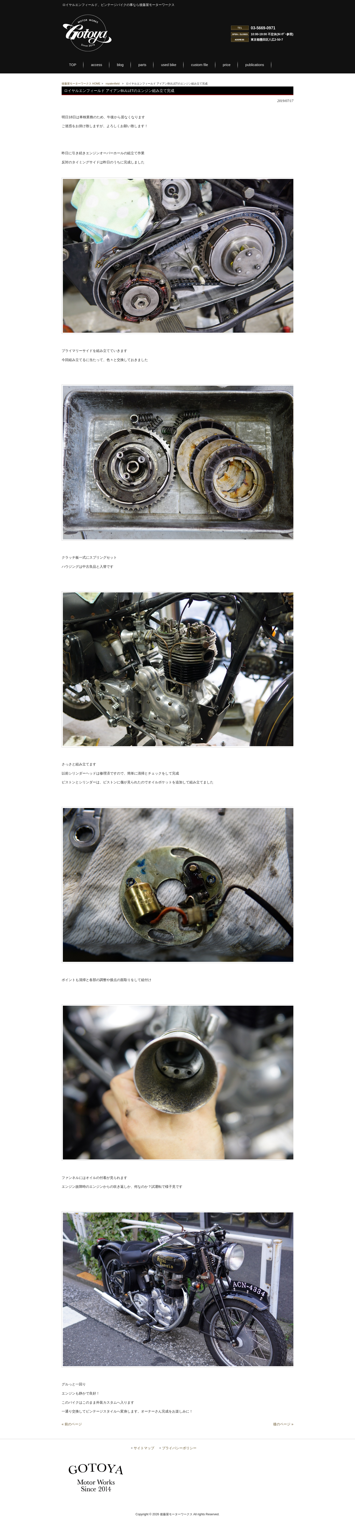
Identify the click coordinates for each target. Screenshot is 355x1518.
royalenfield (113, 83)
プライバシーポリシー (179, 1448)
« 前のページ (72, 1424)
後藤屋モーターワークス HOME (81, 83)
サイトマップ (144, 1448)
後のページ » (283, 1424)
